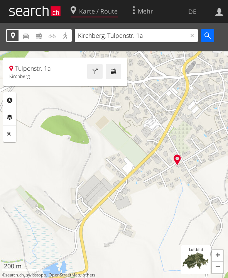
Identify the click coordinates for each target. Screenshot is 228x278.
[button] (217, 256)
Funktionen (9, 134)
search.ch (14, 275)
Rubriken (9, 100)
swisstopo (36, 275)
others (89, 275)
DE (192, 11)
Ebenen (9, 117)
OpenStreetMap (64, 275)
